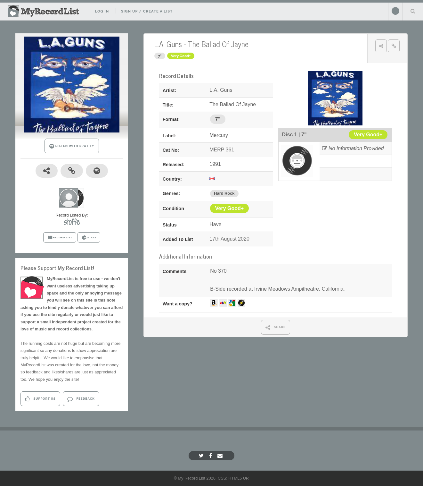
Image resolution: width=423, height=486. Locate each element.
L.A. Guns (168, 44)
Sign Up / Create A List (147, 11)
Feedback (80, 399)
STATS (88, 237)
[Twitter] (202, 455)
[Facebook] (211, 455)
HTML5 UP (238, 478)
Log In (102, 11)
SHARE (275, 327)
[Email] (220, 455)
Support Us (40, 399)
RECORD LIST (59, 237)
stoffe (72, 222)
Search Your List (413, 11)
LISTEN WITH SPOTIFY (71, 146)
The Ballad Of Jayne (218, 44)
